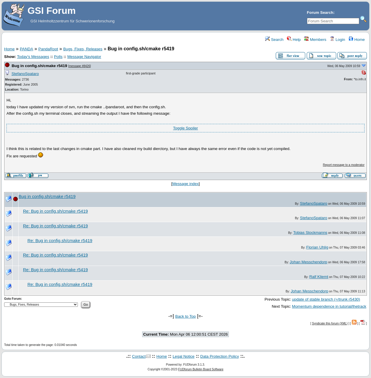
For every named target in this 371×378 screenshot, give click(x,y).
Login (337, 39)
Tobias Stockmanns (310, 232)
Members (315, 39)
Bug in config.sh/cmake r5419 (39, 66)
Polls (58, 56)
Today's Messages (33, 56)
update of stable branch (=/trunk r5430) (326, 299)
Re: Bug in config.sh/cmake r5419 (55, 211)
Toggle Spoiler (185, 128)
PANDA (26, 49)
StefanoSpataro (25, 73)
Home (357, 39)
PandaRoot (48, 49)
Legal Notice (183, 356)
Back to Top (185, 316)
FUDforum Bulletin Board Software (200, 369)
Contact (139, 356)
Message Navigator (84, 56)
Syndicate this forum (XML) (330, 323)
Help (294, 39)
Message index (185, 183)
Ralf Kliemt (318, 276)
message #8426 (79, 66)
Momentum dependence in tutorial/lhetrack (329, 306)
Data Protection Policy (219, 356)
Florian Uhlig (317, 247)
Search (274, 39)
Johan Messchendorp (308, 262)
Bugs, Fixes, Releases (83, 49)
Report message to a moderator (344, 164)
